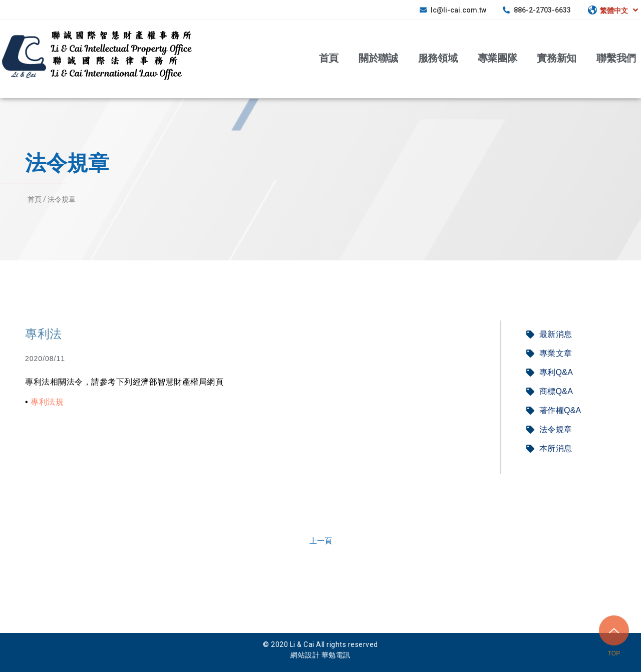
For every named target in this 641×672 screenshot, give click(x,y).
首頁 (329, 57)
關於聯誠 (378, 57)
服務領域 (438, 57)
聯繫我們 (616, 57)
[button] (320, 540)
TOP (614, 653)
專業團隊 (497, 57)
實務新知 (556, 57)
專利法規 (47, 402)
